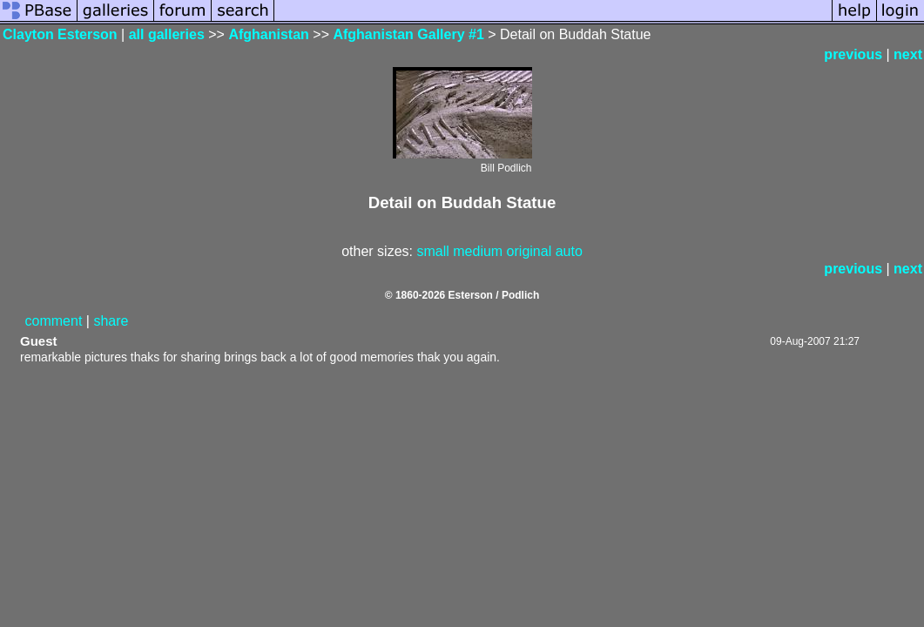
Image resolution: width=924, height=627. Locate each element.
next (908, 54)
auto (569, 251)
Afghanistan (268, 34)
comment (54, 321)
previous (853, 54)
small (432, 251)
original (529, 251)
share (110, 321)
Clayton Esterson (60, 34)
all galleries (167, 34)
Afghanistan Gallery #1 (408, 34)
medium (477, 251)
